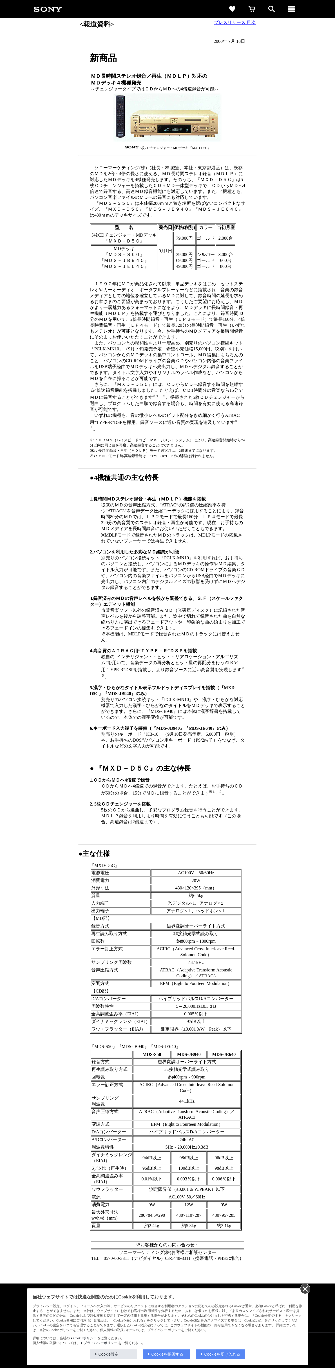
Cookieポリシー (85, 1338)
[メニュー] (291, 9)
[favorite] (232, 9)
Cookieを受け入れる (222, 1354)
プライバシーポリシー (100, 1343)
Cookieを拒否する (167, 1354)
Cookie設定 (109, 1354)
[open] (272, 9)
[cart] (252, 9)
